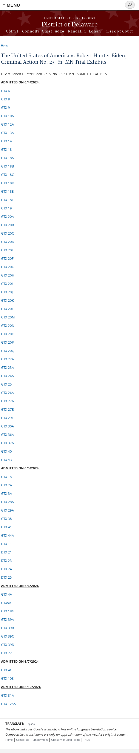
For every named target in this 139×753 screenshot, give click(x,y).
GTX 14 (6, 141)
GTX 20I (7, 283)
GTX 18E (7, 191)
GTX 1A (6, 477)
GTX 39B (7, 628)
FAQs (86, 739)
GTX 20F (7, 258)
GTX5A (6, 603)
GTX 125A (8, 704)
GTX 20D (7, 242)
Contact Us (22, 739)
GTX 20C (7, 233)
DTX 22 (6, 653)
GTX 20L (7, 309)
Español (31, 723)
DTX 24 (6, 569)
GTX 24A (7, 376)
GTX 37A (7, 443)
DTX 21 (6, 552)
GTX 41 (6, 527)
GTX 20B (7, 225)
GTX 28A (7, 502)
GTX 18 (6, 149)
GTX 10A (7, 116)
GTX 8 (5, 99)
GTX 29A (7, 510)
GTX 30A (7, 426)
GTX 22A (7, 359)
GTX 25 (6, 384)
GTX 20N (7, 325)
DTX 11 (6, 544)
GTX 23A (7, 367)
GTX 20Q (7, 351)
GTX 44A (7, 535)
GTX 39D (7, 644)
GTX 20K (7, 300)
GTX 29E (7, 418)
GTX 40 (6, 451)
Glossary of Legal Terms (65, 739)
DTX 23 (6, 560)
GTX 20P (7, 342)
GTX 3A (6, 493)
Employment (40, 739)
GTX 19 (6, 208)
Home (4, 45)
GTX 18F (7, 200)
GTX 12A (7, 124)
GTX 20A (7, 216)
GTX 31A (7, 695)
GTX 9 (5, 107)
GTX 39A (7, 619)
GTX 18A (7, 158)
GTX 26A (7, 392)
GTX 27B (7, 409)
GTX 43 (6, 460)
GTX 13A (7, 133)
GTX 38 (6, 518)
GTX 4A (6, 594)
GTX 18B (7, 166)
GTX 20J (7, 292)
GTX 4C (6, 670)
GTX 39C (7, 636)
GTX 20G (7, 267)
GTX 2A (6, 485)
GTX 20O (7, 334)
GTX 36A (7, 434)
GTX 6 (5, 91)
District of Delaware (70, 24)
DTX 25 (6, 577)
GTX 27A (7, 401)
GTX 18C (7, 174)
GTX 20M (8, 317)
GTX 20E (7, 250)
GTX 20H (7, 275)
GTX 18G (7, 611)
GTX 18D (7, 183)
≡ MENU (11, 5)
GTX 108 (7, 678)
